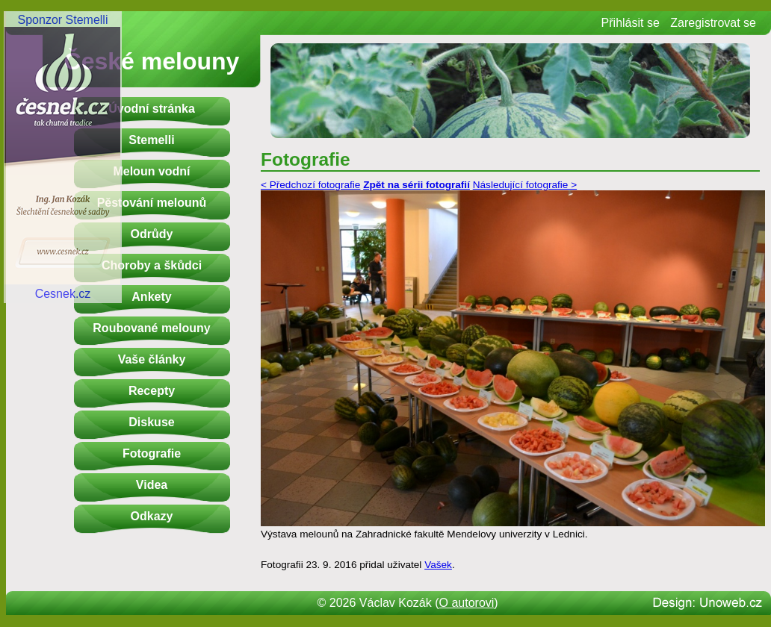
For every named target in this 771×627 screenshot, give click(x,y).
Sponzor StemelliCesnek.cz (62, 156)
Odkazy (152, 516)
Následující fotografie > (525, 184)
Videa (151, 484)
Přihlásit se (630, 22)
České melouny (152, 61)
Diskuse (151, 422)
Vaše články (152, 359)
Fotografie (152, 453)
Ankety (151, 296)
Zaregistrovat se (713, 22)
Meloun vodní (151, 171)
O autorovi (467, 602)
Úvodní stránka (151, 108)
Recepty (151, 390)
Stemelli (151, 140)
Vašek (438, 564)
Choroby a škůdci (152, 265)
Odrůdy (152, 234)
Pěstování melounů (152, 202)
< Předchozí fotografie (310, 184)
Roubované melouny (151, 328)
